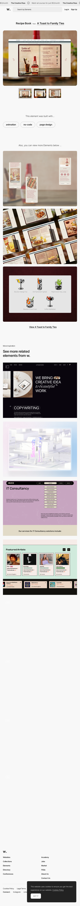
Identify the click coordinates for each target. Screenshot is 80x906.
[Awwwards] (8, 9)
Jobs (43, 861)
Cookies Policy (8, 888)
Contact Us (45, 878)
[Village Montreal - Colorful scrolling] (40, 743)
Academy (45, 857)
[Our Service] (40, 390)
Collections (7, 861)
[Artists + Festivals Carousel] (40, 567)
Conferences (8, 874)
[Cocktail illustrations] (40, 294)
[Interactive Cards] (40, 685)
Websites (6, 857)
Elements (6, 866)
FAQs (43, 870)
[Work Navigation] (40, 626)
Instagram (17, 892)
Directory (6, 870)
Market (44, 866)
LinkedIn (27, 892)
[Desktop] (40, 236)
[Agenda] (40, 800)
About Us (45, 874)
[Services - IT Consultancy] (40, 508)
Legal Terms (21, 888)
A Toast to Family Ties (50, 23)
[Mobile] (40, 178)
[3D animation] (40, 449)
